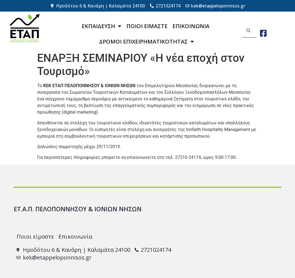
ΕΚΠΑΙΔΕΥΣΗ (101, 26)
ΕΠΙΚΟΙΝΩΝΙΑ (190, 26)
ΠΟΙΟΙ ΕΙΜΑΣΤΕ (147, 26)
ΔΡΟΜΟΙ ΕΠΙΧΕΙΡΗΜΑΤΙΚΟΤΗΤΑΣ (146, 41)
